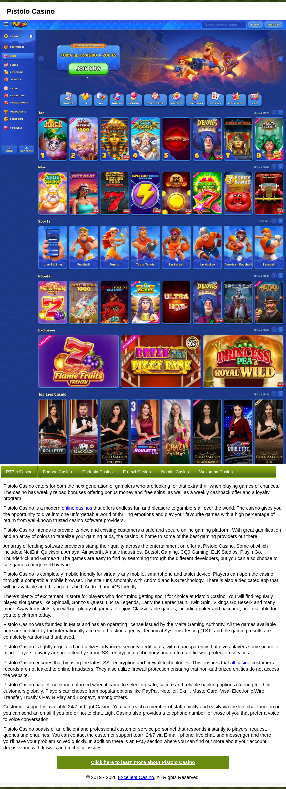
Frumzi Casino (137, 471)
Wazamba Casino (216, 471)
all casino (240, 662)
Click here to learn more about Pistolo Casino (143, 762)
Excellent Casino (136, 777)
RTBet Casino (19, 471)
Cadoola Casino (97, 471)
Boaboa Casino (57, 471)
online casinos (77, 508)
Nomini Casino (175, 471)
